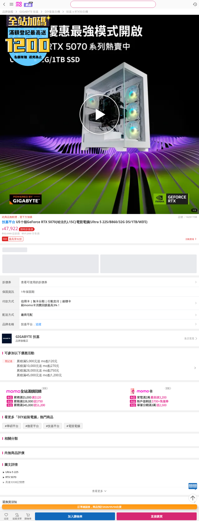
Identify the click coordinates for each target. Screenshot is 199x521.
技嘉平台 (8, 222)
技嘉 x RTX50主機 (77, 11)
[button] (99, 238)
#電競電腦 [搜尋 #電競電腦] (73, 426)
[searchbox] (113, 4)
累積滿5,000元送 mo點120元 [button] (37, 361)
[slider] (99, 396)
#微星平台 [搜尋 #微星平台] (32, 426)
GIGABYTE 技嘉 (28, 11)
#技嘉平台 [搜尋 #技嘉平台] (52, 426)
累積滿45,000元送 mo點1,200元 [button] (39, 375)
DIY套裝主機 (52, 11)
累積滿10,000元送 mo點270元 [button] (38, 366)
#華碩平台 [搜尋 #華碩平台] (11, 426)
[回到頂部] (193, 498)
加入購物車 (75, 516)
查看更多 (99, 491)
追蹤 (38, 324)
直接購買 (156, 516)
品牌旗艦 (7, 11)
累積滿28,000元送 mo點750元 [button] (38, 370)
